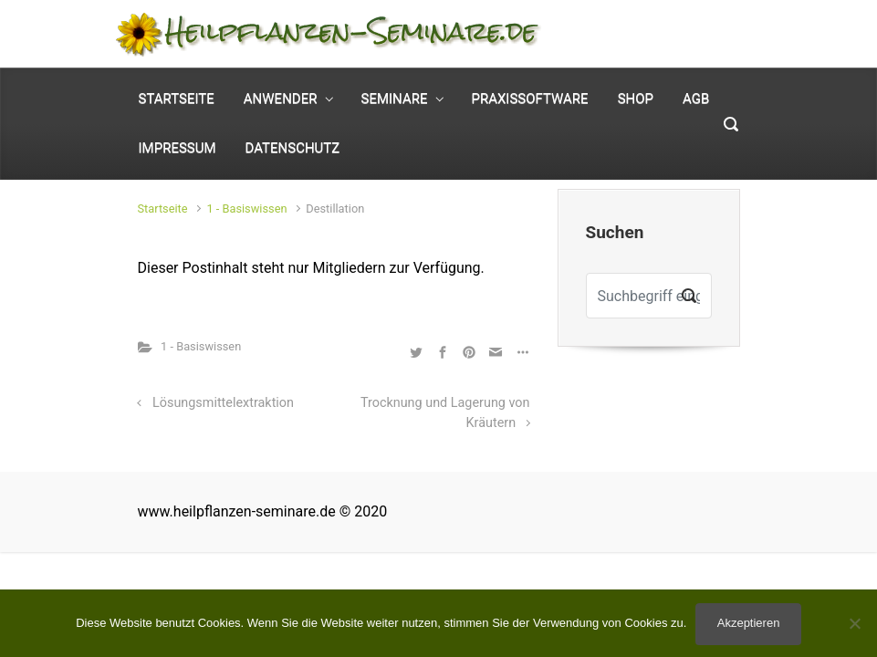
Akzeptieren (748, 623)
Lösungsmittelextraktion (223, 403)
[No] (854, 623)
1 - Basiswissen (246, 208)
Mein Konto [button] (693, 19)
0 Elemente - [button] (673, 49)
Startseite (163, 208)
